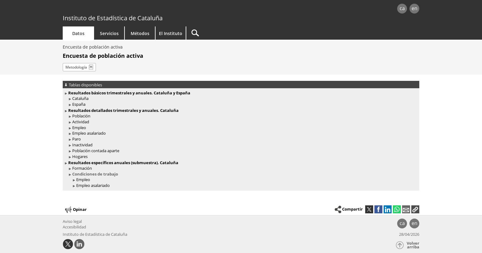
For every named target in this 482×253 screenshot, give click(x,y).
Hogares (80, 156)
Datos (78, 33)
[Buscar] (238, 33)
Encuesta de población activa (93, 47)
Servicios (109, 33)
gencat (134, 9)
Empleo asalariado (89, 133)
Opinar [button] (75, 210)
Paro (76, 139)
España (78, 104)
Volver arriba (413, 245)
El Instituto (170, 33)
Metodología (76, 67)
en (414, 8)
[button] (415, 209)
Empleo (79, 127)
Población (81, 116)
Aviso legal (72, 221)
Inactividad (82, 145)
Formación (82, 168)
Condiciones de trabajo (95, 174)
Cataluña (80, 98)
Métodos (140, 33)
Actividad (80, 122)
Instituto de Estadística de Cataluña (113, 18)
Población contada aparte (95, 150)
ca (402, 8)
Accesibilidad (74, 227)
